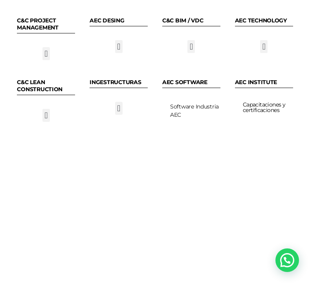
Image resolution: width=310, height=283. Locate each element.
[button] (46, 53)
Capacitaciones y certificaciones (264, 107)
